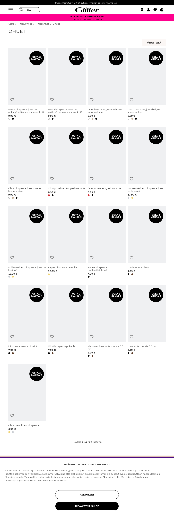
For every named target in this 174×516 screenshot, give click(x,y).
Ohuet (56, 24)
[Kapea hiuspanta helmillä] (67, 242)
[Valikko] (11, 9)
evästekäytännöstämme (52, 480)
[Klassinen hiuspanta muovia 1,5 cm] (107, 321)
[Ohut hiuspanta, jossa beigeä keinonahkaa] (147, 84)
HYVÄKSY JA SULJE (87, 506)
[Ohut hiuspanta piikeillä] (67, 321)
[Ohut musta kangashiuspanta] (107, 163)
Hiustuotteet (25, 24)
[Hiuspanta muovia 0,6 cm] (147, 321)
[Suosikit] (156, 10)
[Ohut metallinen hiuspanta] (27, 399)
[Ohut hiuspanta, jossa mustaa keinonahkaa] (27, 163)
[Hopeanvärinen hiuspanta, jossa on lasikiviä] (147, 163)
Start (11, 24)
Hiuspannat (42, 24)
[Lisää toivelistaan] (12, 100)
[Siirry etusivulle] (87, 10)
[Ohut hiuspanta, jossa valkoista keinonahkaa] (107, 84)
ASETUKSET (87, 494)
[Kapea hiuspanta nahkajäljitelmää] (107, 242)
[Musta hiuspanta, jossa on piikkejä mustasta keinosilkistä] (67, 84)
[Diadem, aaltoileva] (147, 242)
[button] (150, 10)
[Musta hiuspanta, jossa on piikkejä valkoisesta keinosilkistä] (27, 84)
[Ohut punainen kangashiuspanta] (67, 163)
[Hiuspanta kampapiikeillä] (27, 321)
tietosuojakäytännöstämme (20, 480)
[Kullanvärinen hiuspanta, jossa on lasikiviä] (27, 242)
